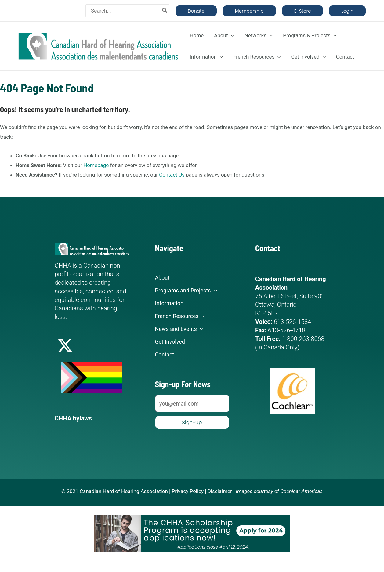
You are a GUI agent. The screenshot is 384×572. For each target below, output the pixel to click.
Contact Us (171, 175)
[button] (196, 10)
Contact (345, 57)
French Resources (257, 56)
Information (206, 56)
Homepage (96, 165)
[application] (231, 35)
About (224, 35)
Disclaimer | (221, 491)
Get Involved (308, 56)
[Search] (165, 11)
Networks (259, 35)
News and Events (179, 329)
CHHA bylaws (73, 418)
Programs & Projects (309, 35)
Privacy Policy (188, 491)
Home (197, 35)
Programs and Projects (186, 291)
